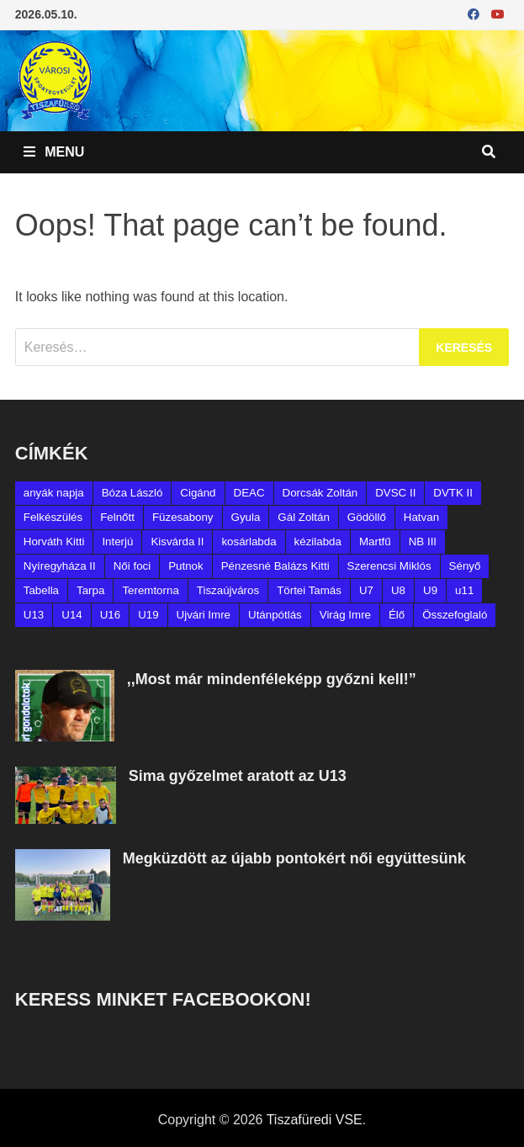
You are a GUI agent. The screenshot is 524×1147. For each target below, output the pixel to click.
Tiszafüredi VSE (315, 1119)
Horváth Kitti (54, 541)
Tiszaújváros (228, 590)
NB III (423, 541)
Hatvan (421, 517)
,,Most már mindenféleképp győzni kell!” (271, 679)
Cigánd (197, 492)
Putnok (186, 566)
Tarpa (90, 590)
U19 (148, 614)
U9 (430, 590)
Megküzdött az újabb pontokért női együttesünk (294, 858)
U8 (398, 590)
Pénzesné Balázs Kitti (275, 566)
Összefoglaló (454, 614)
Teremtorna (150, 590)
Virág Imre (345, 614)
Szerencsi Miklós (389, 566)
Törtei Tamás (309, 590)
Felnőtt (117, 517)
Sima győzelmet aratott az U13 (238, 775)
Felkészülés (53, 517)
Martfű (375, 541)
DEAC (249, 492)
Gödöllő (366, 517)
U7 (366, 590)
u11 (464, 590)
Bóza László (132, 492)
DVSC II (395, 492)
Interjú (117, 541)
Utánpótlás (275, 614)
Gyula (246, 517)
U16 (110, 614)
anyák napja (54, 492)
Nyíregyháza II (60, 566)
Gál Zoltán (304, 517)
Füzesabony (183, 517)
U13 (34, 614)
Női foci (132, 566)
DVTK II (453, 492)
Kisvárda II (177, 541)
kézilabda (317, 541)
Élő (397, 614)
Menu (54, 152)
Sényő (465, 566)
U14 (71, 614)
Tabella (41, 590)
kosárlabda (248, 541)
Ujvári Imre (203, 614)
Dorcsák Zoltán (320, 492)
